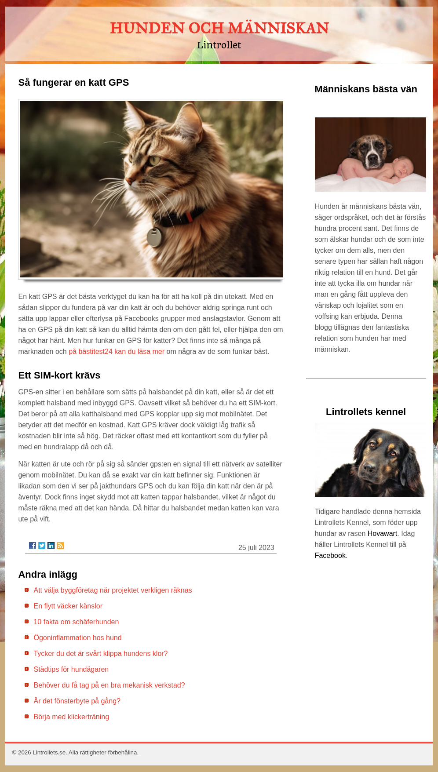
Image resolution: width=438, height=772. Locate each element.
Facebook (330, 555)
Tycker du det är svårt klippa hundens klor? (100, 653)
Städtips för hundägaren (71, 669)
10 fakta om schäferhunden (76, 622)
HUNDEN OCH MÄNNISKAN (219, 28)
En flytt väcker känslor (67, 606)
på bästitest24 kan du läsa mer (116, 351)
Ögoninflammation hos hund (77, 637)
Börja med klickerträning (71, 717)
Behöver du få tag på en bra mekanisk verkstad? (109, 685)
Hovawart (383, 533)
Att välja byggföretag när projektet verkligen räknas (112, 590)
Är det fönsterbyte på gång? (76, 701)
